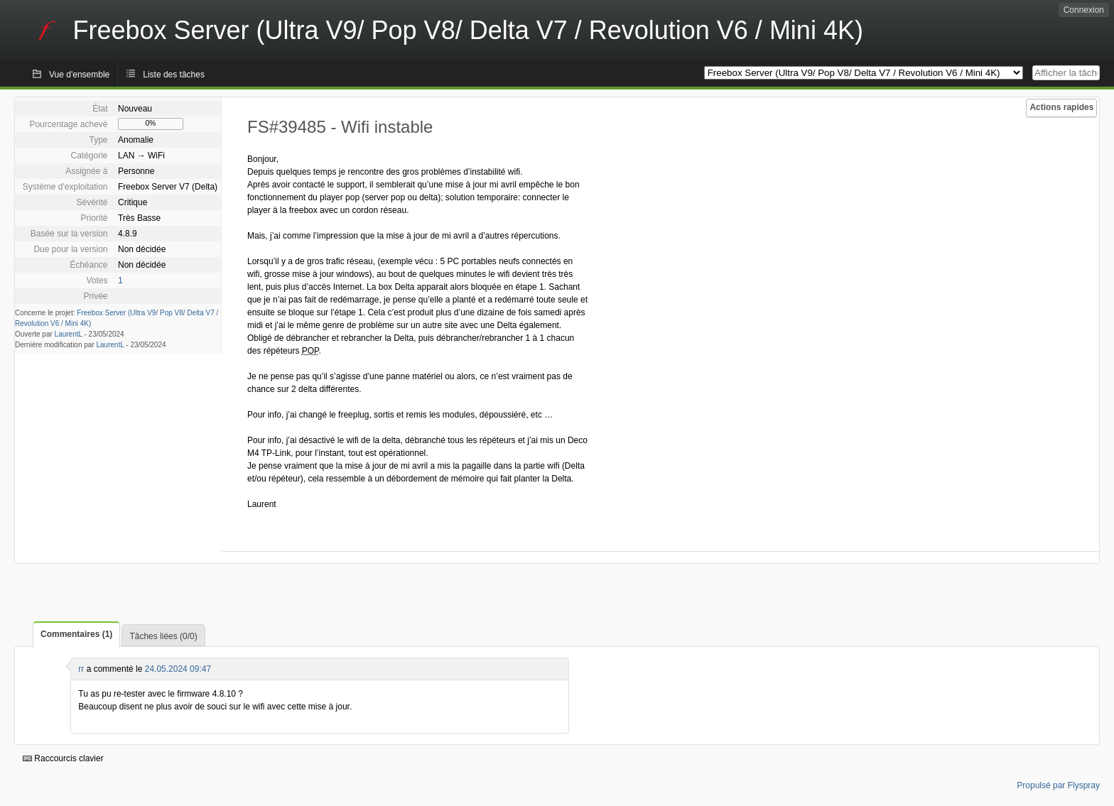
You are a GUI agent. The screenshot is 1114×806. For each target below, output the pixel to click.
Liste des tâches (174, 75)
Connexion (1084, 10)
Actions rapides (1061, 107)
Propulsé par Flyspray (1058, 785)
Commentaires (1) (76, 634)
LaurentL (68, 334)
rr (81, 669)
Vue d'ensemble (79, 75)
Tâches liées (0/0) (163, 636)
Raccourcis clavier (63, 758)
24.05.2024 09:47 (178, 669)
